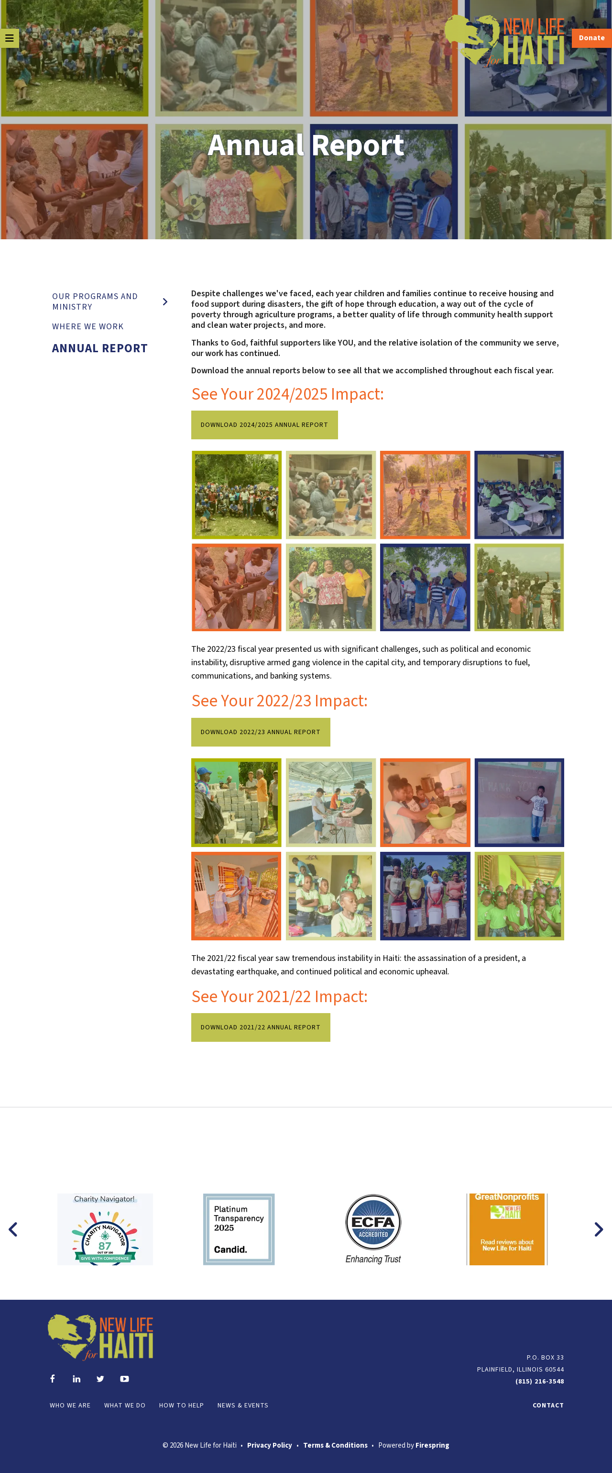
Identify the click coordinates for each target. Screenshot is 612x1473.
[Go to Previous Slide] (14, 1229)
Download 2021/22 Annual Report (261, 1027)
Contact (548, 1405)
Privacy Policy (269, 1445)
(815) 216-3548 (539, 1381)
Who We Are (70, 1405)
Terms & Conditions (335, 1445)
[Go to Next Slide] (598, 1229)
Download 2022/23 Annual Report (261, 732)
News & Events (243, 1405)
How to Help (181, 1405)
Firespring (432, 1445)
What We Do (125, 1405)
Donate (592, 38)
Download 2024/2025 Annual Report (264, 425)
